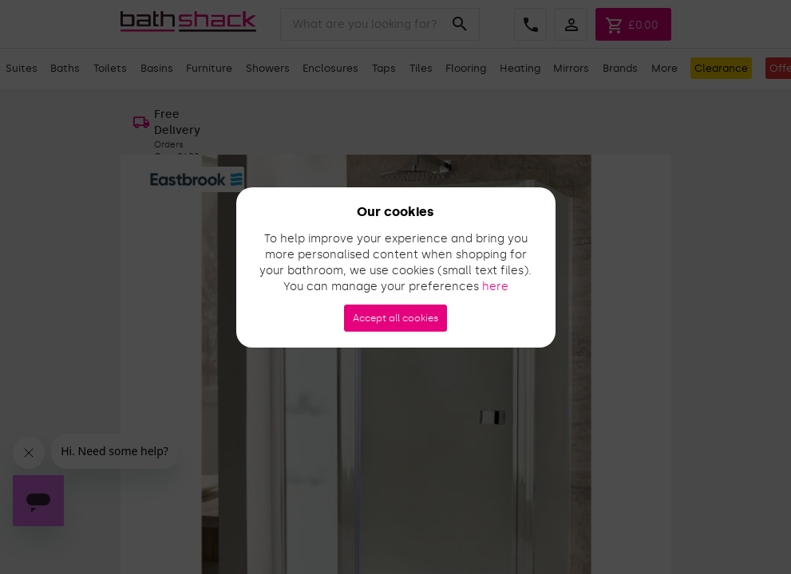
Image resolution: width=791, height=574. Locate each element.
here (495, 286)
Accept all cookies (395, 318)
